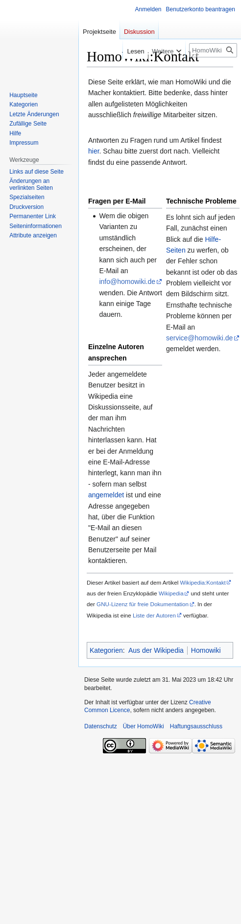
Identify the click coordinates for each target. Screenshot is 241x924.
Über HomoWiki (143, 726)
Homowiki (206, 650)
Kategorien (106, 650)
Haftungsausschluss (196, 726)
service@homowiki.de (199, 338)
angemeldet (106, 495)
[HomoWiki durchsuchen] (213, 50)
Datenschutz (100, 726)
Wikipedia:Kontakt (202, 582)
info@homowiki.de (127, 281)
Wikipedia (171, 593)
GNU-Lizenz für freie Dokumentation (142, 604)
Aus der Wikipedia (156, 650)
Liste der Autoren (154, 615)
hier (93, 151)
